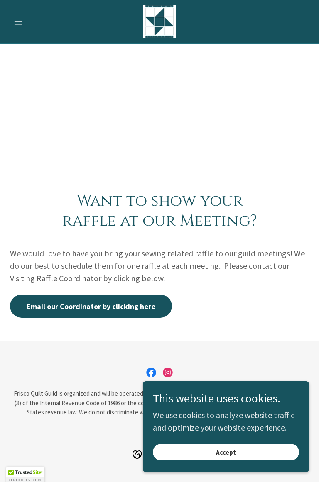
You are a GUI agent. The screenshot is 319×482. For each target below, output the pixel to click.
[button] (32, 21)
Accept (226, 452)
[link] (159, 21)
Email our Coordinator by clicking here (91, 306)
